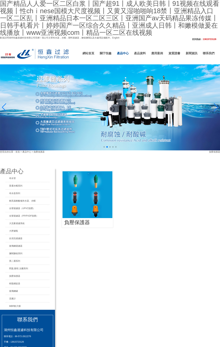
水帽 (64, 37)
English (115, 37)
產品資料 (140, 53)
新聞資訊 (191, 53)
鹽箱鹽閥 (85, 37)
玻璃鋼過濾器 (15, 246)
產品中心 (123, 53)
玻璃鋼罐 (13, 291)
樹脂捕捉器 (14, 283)
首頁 (17, 152)
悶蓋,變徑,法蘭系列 (18, 268)
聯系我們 (208, 53)
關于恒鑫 (105, 53)
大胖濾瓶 (13, 231)
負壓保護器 (39, 152)
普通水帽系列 (15, 186)
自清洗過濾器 (15, 238)
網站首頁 (88, 53)
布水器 (56, 37)
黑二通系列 (14, 261)
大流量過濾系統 (17, 223)
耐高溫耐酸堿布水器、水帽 (22, 201)
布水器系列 (14, 193)
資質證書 (174, 53)
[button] (104, 147)
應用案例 (157, 53)
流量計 (12, 298)
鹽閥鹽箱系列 (15, 253)
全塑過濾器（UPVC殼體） (22, 208)
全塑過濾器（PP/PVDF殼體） (23, 216)
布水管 (12, 178)
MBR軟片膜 (15, 306)
